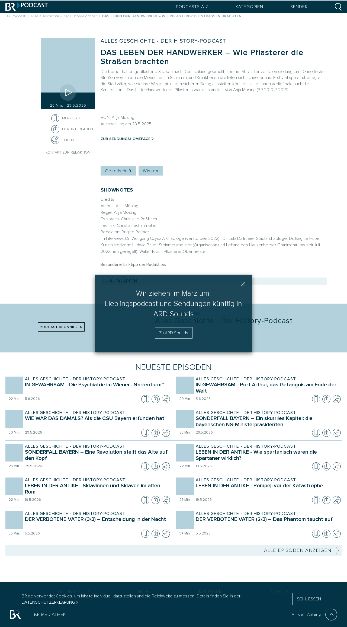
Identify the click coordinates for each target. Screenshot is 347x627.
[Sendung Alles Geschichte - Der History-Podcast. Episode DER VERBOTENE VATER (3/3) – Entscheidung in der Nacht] (96, 523)
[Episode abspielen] (68, 92)
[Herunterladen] (72, 129)
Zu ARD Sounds (173, 333)
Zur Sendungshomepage (125, 138)
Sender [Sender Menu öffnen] (299, 6)
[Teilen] (55, 140)
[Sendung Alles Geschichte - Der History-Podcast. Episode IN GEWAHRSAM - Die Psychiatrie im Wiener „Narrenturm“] (96, 388)
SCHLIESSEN (309, 599)
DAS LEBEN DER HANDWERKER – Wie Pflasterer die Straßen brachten (202, 57)
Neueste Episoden (174, 367)
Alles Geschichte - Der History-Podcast (163, 41)
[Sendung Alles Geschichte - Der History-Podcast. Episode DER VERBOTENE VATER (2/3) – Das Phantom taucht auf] (267, 523)
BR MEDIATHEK (50, 614)
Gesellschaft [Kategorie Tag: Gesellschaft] (118, 171)
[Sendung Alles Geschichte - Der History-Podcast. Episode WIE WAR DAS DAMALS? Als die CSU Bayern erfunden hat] (96, 422)
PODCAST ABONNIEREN (61, 327)
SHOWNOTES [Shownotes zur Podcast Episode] (117, 190)
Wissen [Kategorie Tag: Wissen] (150, 171)
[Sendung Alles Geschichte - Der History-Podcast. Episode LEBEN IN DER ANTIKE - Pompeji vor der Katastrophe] (267, 489)
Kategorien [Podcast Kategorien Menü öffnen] (249, 6)
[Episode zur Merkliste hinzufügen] (55, 118)
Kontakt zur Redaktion (68, 152)
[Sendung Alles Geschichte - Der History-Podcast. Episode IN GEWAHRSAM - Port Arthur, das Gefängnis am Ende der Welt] (267, 388)
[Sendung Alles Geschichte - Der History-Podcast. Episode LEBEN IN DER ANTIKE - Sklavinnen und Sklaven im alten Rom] (96, 489)
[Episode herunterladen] (156, 399)
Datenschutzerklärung (48, 602)
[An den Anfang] (331, 614)
